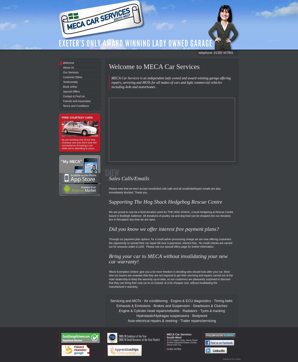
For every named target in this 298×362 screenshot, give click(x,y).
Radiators (190, 311)
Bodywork (199, 316)
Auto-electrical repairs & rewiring (152, 321)
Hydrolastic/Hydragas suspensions (162, 316)
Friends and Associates (77, 101)
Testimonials (70, 82)
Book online (70, 86)
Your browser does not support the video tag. (172, 129)
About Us (68, 67)
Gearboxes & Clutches (210, 306)
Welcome (68, 62)
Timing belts (223, 301)
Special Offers (71, 91)
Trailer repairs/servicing (198, 321)
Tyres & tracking (212, 311)
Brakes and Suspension (172, 306)
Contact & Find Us (74, 96)
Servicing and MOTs (125, 301)
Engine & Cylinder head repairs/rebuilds (149, 311)
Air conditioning (156, 301)
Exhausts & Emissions (134, 306)
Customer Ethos (72, 77)
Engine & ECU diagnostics (191, 301)
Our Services (71, 72)
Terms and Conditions (76, 105)
